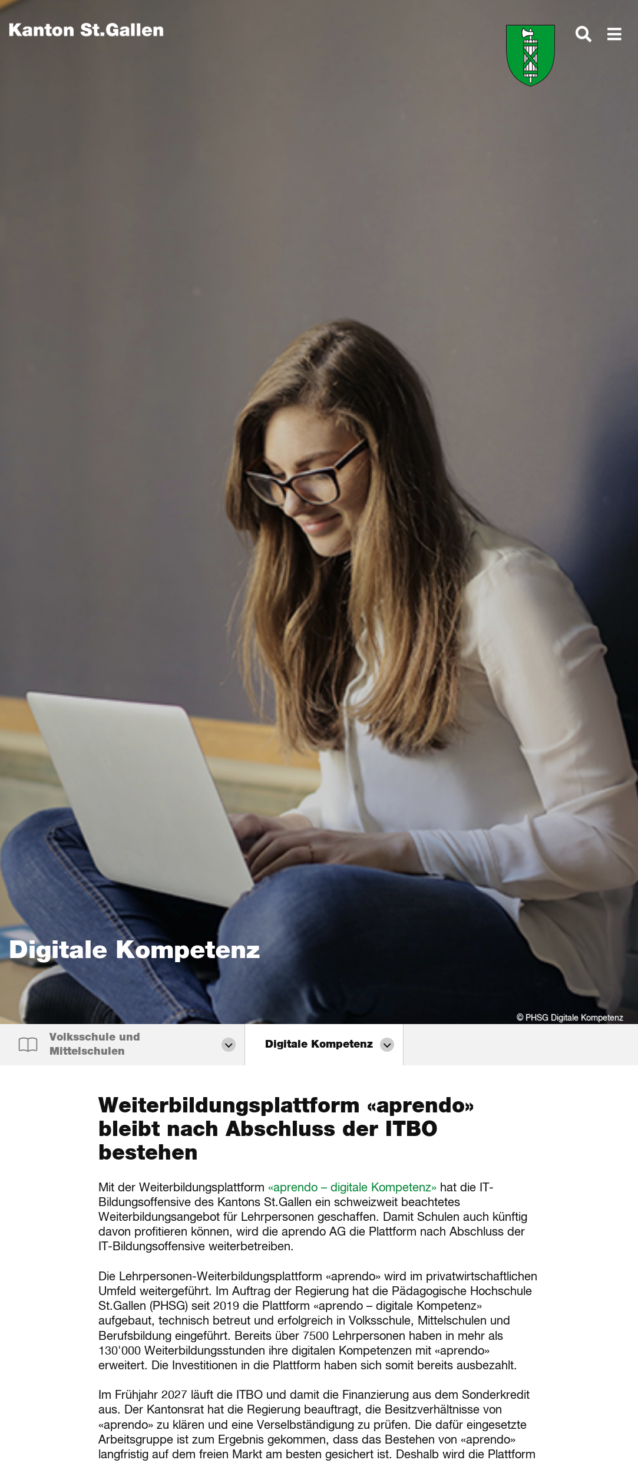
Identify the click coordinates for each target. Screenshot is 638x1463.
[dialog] (583, 39)
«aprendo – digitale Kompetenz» (352, 1188)
